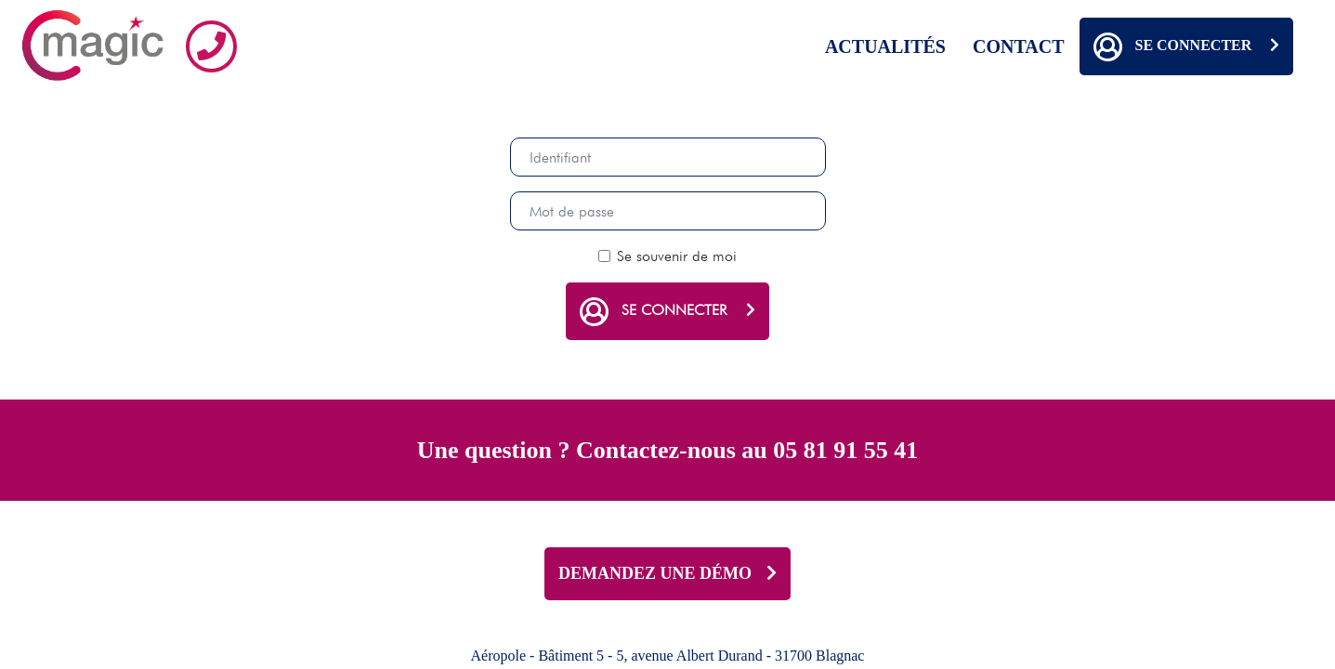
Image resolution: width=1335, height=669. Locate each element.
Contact (1019, 46)
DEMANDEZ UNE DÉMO (667, 573)
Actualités (885, 46)
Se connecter (1186, 46)
